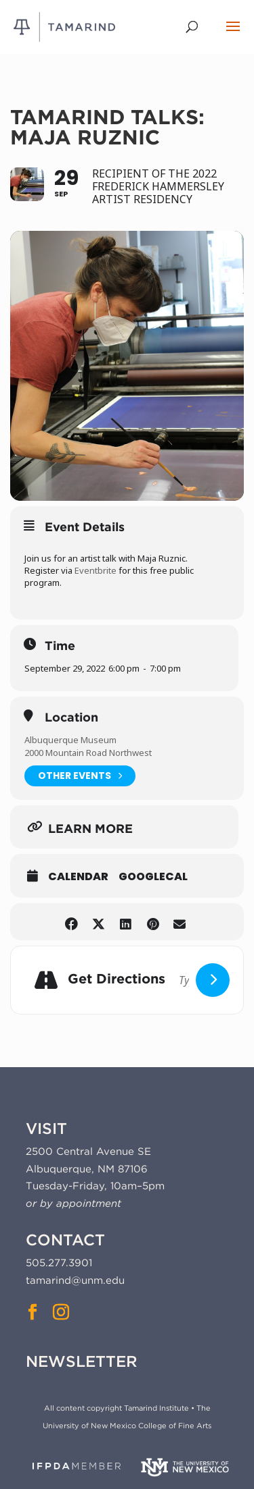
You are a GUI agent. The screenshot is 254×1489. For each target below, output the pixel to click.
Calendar (78, 877)
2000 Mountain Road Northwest (88, 753)
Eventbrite (96, 570)
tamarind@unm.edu (75, 1280)
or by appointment (73, 1203)
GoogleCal (153, 877)
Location (71, 717)
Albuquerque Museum (70, 740)
